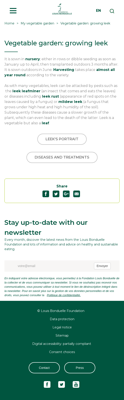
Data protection (62, 319)
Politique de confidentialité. (64, 295)
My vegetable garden (37, 23)
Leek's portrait (62, 139)
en (98, 10)
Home (9, 23)
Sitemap (62, 336)
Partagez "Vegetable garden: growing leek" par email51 (78, 194)
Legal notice (62, 327)
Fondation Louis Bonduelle (62, 8)
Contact (44, 368)
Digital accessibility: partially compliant (62, 344)
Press (80, 368)
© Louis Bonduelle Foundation (60, 311)
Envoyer (102, 266)
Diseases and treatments (62, 157)
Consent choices (62, 352)
